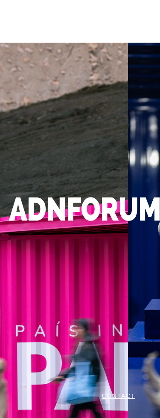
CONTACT (118, 395)
